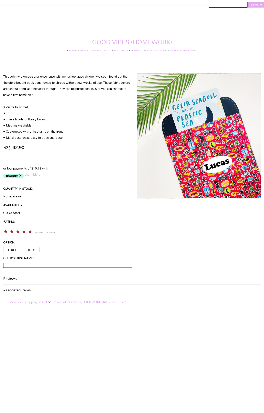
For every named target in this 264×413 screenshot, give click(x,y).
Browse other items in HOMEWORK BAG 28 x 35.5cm (89, 302)
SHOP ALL (85, 50)
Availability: (13, 205)
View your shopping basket (28, 302)
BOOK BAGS (121, 50)
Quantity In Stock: (18, 189)
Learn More (32, 174)
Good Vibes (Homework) (183, 50)
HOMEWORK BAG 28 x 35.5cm (149, 50)
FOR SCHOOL (102, 50)
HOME (73, 50)
